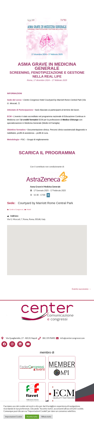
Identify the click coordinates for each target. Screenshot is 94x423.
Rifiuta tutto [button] (46, 417)
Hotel (29, 209)
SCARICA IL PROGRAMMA (47, 152)
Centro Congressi (16, 209)
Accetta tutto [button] (32, 417)
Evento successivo (81, 289)
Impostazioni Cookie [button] (13, 417)
